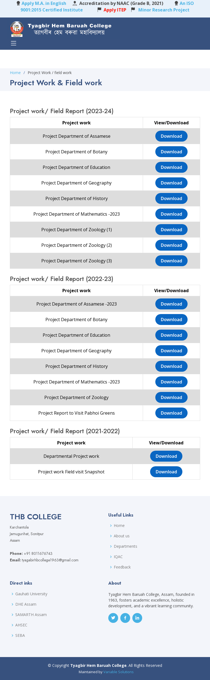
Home (15, 72)
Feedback (122, 567)
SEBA (20, 635)
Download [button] (171, 136)
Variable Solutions (118, 671)
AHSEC (21, 625)
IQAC (118, 557)
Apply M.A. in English (44, 3)
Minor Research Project (162, 10)
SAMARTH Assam (31, 615)
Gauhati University (31, 594)
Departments (125, 546)
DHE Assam (25, 604)
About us (122, 536)
